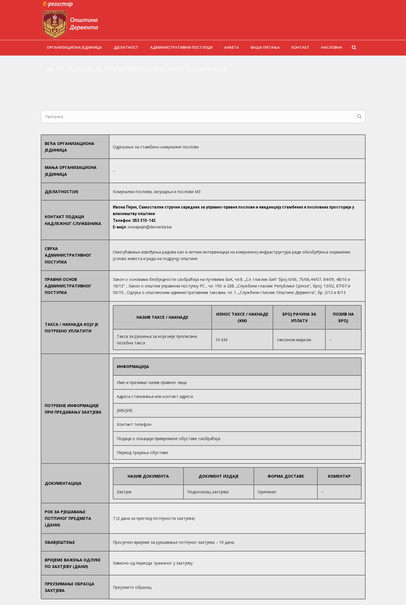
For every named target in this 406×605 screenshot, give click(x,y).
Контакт (300, 47)
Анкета (231, 47)
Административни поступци (181, 47)
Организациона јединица (74, 47)
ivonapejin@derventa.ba (150, 227)
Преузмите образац (132, 587)
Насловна (331, 47)
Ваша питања (265, 47)
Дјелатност (126, 47)
